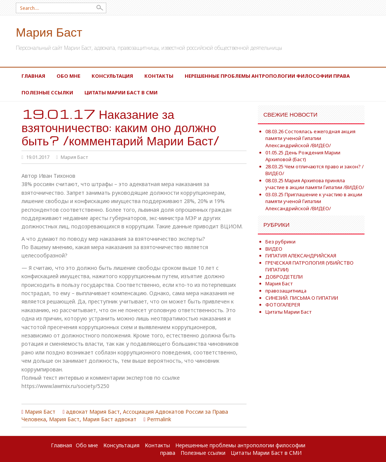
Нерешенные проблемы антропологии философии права (267, 75)
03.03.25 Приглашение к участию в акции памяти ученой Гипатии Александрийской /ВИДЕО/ (313, 201)
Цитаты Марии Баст (288, 311)
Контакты (158, 75)
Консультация (112, 75)
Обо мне (68, 75)
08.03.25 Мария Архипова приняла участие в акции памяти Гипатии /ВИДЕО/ (314, 184)
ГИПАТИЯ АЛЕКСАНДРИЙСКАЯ (300, 255)
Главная (33, 75)
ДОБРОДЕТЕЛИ (284, 276)
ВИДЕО (273, 248)
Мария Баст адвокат (109, 419)
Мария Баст (49, 31)
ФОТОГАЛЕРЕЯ (282, 304)
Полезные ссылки (47, 92)
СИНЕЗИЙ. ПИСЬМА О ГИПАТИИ (301, 297)
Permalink (159, 419)
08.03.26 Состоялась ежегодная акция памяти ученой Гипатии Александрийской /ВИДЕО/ (310, 138)
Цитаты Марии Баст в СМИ (121, 92)
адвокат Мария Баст (93, 411)
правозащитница (285, 290)
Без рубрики (280, 241)
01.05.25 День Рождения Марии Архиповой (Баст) (302, 156)
